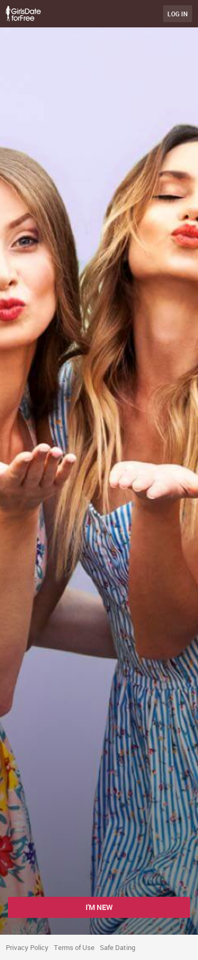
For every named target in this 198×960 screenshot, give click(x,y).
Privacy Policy (27, 947)
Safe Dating (117, 947)
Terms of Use (74, 947)
